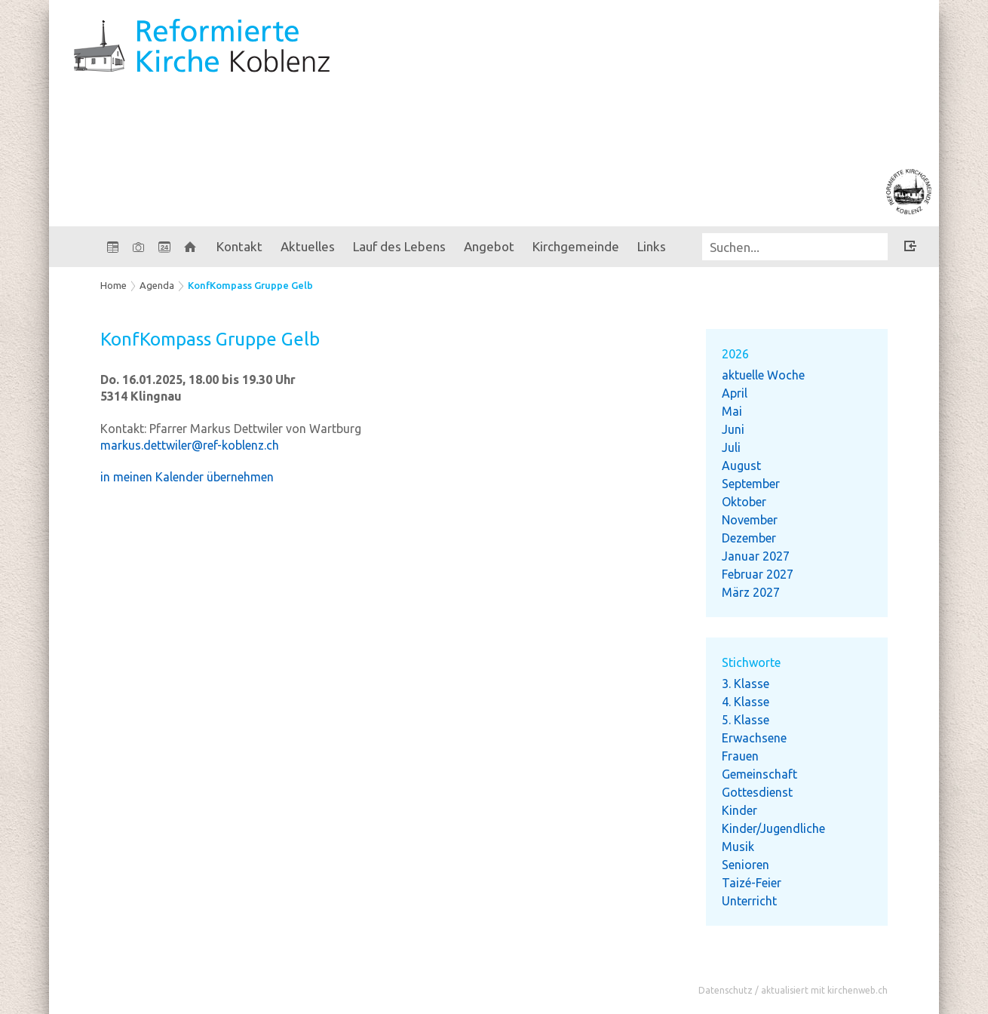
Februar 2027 (757, 574)
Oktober (744, 502)
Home (113, 285)
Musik (738, 846)
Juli (731, 447)
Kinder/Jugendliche (773, 828)
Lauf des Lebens (399, 246)
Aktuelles (308, 246)
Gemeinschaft (759, 774)
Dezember (749, 538)
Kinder (739, 810)
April (734, 393)
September (751, 483)
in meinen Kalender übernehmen (187, 477)
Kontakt (239, 246)
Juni (733, 429)
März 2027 (751, 592)
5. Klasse (745, 720)
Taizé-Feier (751, 883)
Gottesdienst (757, 792)
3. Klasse (745, 683)
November (750, 520)
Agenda (157, 285)
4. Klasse (745, 701)
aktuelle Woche (763, 375)
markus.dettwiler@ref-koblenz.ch (189, 445)
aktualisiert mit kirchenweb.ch (824, 990)
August (741, 465)
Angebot (489, 246)
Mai (732, 411)
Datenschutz (725, 990)
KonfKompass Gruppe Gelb (250, 285)
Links (651, 246)
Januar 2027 (756, 556)
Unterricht (749, 901)
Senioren (745, 864)
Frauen (740, 756)
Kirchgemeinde (575, 246)
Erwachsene (754, 738)
